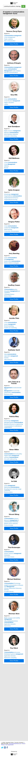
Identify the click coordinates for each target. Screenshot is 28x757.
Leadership (11, 255)
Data (10, 398)
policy (10, 326)
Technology (12, 650)
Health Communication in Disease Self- (13, 653)
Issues (9, 363)
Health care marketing (10, 367)
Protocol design (8, 585)
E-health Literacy (8, 658)
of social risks (11, 437)
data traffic (11, 399)
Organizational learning (10, 223)
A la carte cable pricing (10, 511)
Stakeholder (12, 439)
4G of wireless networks (11, 149)
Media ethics (7, 332)
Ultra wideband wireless (11, 690)
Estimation (7, 618)
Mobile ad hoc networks (11, 583)
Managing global (13, 472)
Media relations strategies (11, 295)
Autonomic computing (10, 728)
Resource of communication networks (11, 581)
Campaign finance (9, 330)
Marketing (11, 544)
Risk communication (9, 42)
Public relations (8, 40)
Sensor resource (12, 616)
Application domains (10, 693)
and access (12, 722)
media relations (12, 77)
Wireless (11, 147)
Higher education (9, 113)
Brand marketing (9, 365)
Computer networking (10, 150)
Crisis (10, 75)
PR (8, 291)
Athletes (6, 185)
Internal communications (11, 78)
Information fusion (9, 619)
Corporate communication (11, 259)
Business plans (8, 549)
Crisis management (9, 39)
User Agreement (9, 744)
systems (11, 578)
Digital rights (11, 508)
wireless (11, 510)
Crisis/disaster (12, 111)
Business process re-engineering (13, 473)
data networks (8, 403)
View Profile (14, 48)
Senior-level (12, 293)
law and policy (13, 506)
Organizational (13, 219)
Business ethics (8, 440)
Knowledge (11, 217)
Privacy (3, 744)
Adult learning (8, 257)
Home (23, 743)
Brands (6, 187)
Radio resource (12, 145)
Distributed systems (13, 724)
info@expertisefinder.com (15, 743)
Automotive (7, 694)
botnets (6, 401)
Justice (6, 114)
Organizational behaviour (11, 221)
